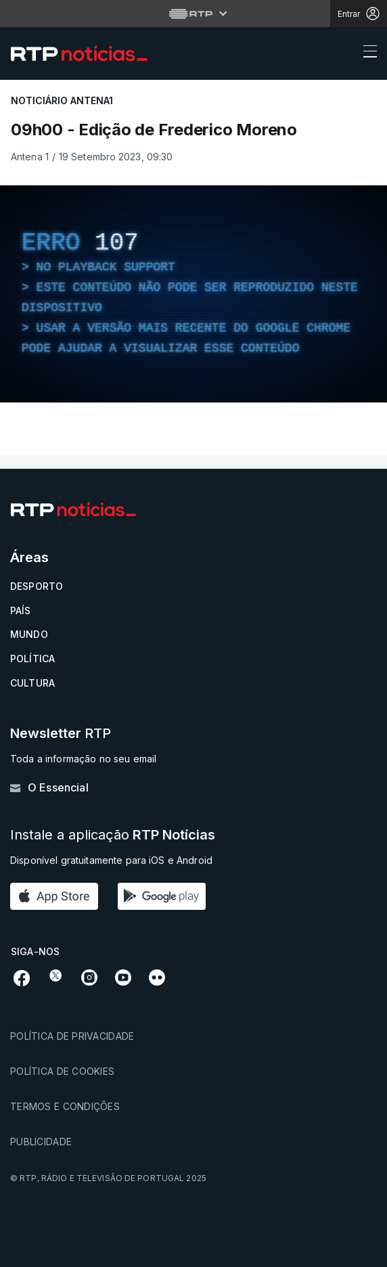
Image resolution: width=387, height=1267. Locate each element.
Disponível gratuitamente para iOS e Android (111, 860)
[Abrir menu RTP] (194, 13)
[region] (193, 294)
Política (32, 658)
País (20, 610)
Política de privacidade (72, 1036)
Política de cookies (62, 1071)
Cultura (32, 683)
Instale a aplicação (112, 835)
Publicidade (41, 1141)
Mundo (29, 634)
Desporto (36, 586)
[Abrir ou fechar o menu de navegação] (366, 53)
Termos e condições (65, 1106)
